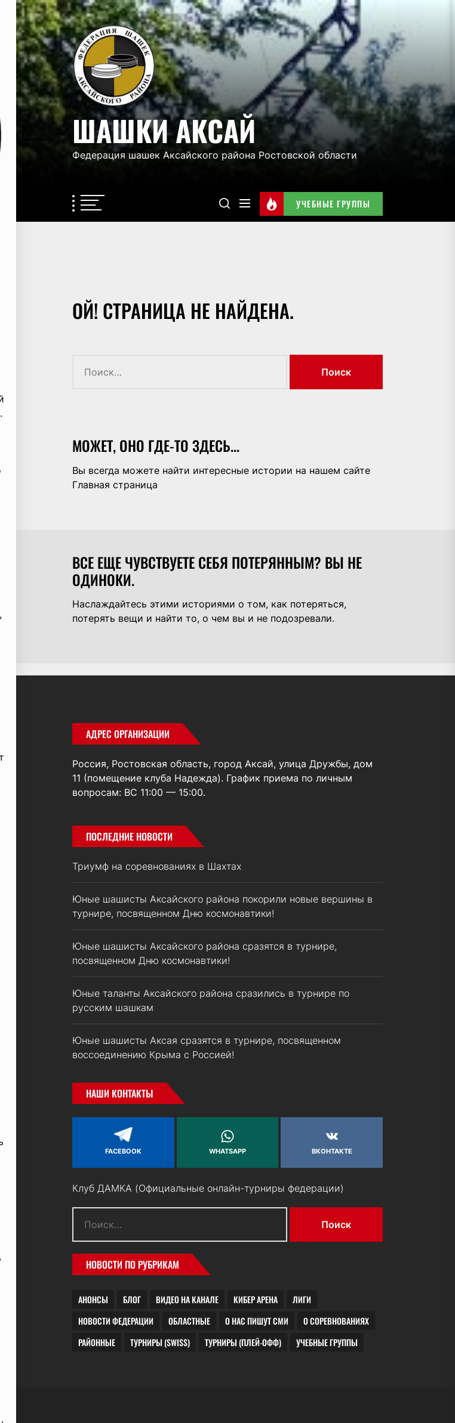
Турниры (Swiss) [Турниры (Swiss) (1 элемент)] (160, 1342)
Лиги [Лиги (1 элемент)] (302, 1299)
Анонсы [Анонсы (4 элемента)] (93, 1299)
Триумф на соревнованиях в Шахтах (156, 866)
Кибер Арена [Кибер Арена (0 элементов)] (255, 1299)
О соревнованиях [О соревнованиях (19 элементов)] (336, 1321)
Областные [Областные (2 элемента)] (189, 1321)
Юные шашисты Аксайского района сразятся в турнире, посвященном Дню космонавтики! (204, 953)
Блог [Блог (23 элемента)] (132, 1299)
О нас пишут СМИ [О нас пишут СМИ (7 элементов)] (256, 1321)
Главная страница (115, 485)
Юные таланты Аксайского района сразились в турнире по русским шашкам (210, 1000)
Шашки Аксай (164, 128)
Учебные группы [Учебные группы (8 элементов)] (327, 1342)
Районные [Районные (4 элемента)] (96, 1342)
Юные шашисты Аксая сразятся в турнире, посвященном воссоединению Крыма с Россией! (206, 1047)
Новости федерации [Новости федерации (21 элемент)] (115, 1321)
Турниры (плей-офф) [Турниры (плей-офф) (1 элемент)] (243, 1342)
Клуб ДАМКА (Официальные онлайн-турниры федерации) (208, 1188)
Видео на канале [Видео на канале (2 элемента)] (187, 1299)
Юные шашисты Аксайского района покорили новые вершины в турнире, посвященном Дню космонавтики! (222, 906)
